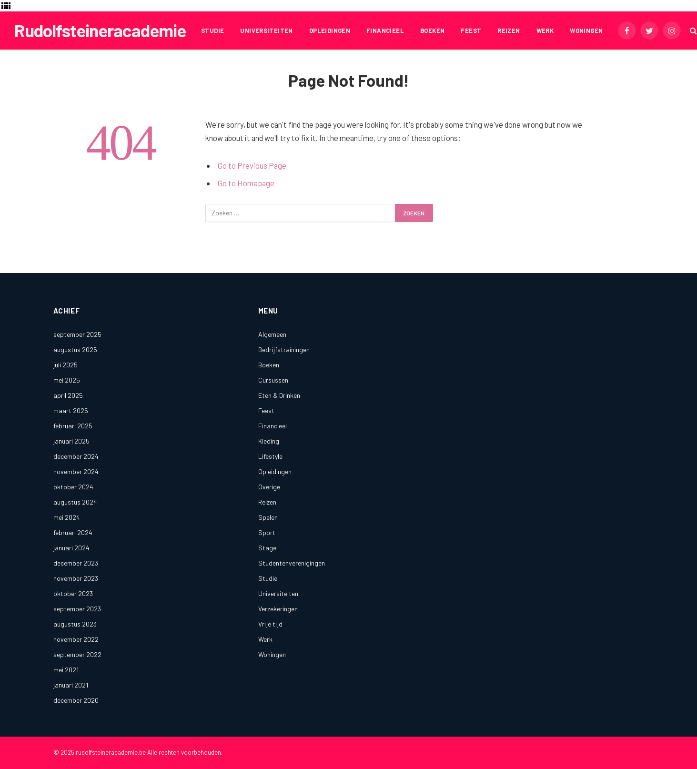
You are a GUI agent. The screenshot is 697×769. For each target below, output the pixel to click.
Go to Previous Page (252, 165)
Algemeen (272, 334)
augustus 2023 (75, 624)
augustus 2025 (75, 349)
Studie (212, 30)
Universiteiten (266, 30)
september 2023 (77, 609)
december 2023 (75, 563)
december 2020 (76, 700)
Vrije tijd (270, 624)
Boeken (432, 30)
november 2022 (76, 639)
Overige (269, 487)
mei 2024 (66, 517)
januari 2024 (71, 548)
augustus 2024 (75, 502)
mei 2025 (66, 380)
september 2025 (77, 334)
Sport (266, 532)
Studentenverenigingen (291, 563)
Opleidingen (329, 30)
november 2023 (75, 578)
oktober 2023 (73, 593)
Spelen (268, 517)
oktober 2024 (73, 487)
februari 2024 (72, 532)
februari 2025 (72, 426)
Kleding (268, 441)
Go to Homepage (246, 183)
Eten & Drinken (279, 395)
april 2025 (68, 395)
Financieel (385, 30)
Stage (267, 548)
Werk (545, 30)
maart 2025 (70, 410)
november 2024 (76, 471)
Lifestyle (270, 456)
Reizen (508, 30)
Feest (471, 30)
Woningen (586, 30)
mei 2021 (66, 670)
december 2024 (76, 456)
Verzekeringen (278, 609)
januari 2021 (70, 685)
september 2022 (77, 654)
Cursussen (273, 380)
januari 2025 (71, 441)
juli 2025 (65, 365)
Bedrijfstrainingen (284, 349)
